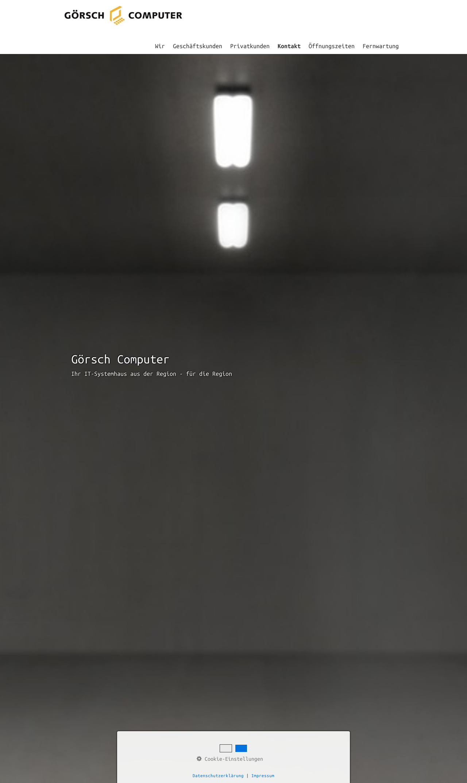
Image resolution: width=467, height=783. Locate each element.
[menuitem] (160, 46)
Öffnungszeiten (332, 46)
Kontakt (289, 46)
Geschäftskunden (197, 46)
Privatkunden (250, 46)
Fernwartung (381, 46)
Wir (160, 46)
